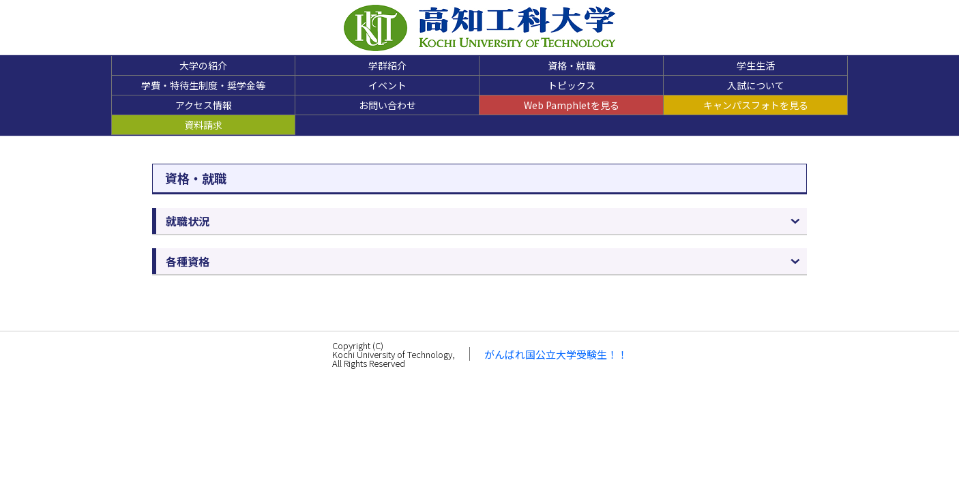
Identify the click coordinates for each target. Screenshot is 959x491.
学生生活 (756, 65)
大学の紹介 (203, 65)
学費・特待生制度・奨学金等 (203, 85)
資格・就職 (571, 65)
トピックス (571, 85)
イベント (387, 85)
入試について (755, 85)
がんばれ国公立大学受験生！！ (556, 354)
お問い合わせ (387, 105)
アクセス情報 (203, 105)
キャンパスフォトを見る (755, 105)
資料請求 (203, 125)
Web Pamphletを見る (571, 105)
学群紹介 (387, 65)
